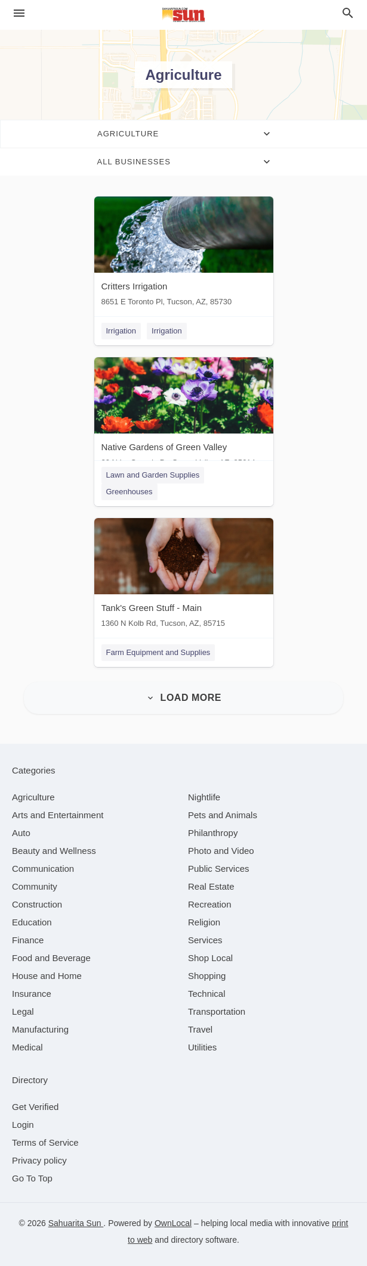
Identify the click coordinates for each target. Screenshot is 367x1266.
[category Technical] (207, 994)
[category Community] (34, 886)
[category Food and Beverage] (51, 958)
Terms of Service (45, 1142)
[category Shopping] (207, 976)
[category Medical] (27, 1047)
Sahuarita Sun (76, 1223)
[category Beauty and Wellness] (54, 851)
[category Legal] (23, 1011)
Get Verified (35, 1107)
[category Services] (205, 940)
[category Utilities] (202, 1047)
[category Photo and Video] (221, 851)
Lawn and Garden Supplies (153, 474)
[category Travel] (200, 1029)
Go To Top (32, 1178)
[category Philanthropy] (213, 833)
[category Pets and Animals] (222, 815)
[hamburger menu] (19, 13)
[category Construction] (37, 904)
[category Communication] (43, 868)
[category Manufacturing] (40, 1029)
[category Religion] (204, 922)
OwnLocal (173, 1223)
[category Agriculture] (33, 797)
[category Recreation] (210, 904)
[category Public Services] (218, 868)
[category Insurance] (31, 994)
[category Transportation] (216, 1011)
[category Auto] (21, 833)
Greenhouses (129, 491)
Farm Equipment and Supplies (158, 652)
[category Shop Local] (210, 958)
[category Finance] (28, 940)
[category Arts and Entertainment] (57, 815)
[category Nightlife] (204, 797)
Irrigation (121, 330)
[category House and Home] (47, 976)
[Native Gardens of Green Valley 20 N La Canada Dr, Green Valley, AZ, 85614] (183, 414)
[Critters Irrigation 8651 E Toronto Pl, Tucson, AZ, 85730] (183, 254)
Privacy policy (39, 1160)
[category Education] (32, 922)
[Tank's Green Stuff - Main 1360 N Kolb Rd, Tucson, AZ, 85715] (183, 575)
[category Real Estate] (211, 886)
